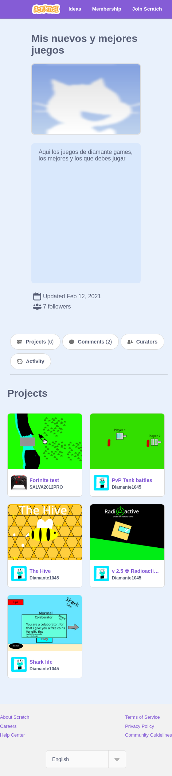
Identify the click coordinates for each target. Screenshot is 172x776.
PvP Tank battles (132, 480)
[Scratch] (46, 9)
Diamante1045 (126, 487)
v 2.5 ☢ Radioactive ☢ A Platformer (136, 571)
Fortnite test (44, 480)
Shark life (41, 662)
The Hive (40, 571)
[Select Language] (86, 759)
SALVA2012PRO (46, 487)
